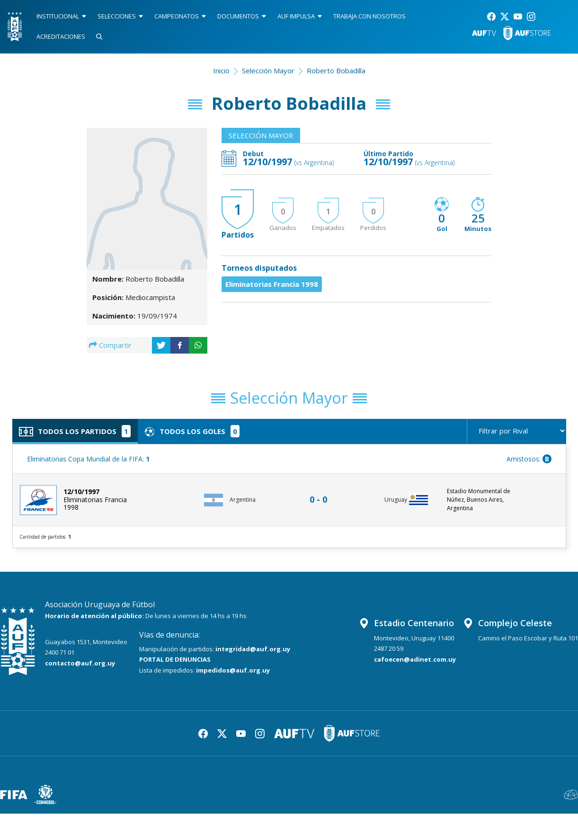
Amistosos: (529, 458)
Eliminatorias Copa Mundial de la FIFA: (88, 458)
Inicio (221, 70)
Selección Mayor (268, 70)
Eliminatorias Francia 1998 (271, 284)
